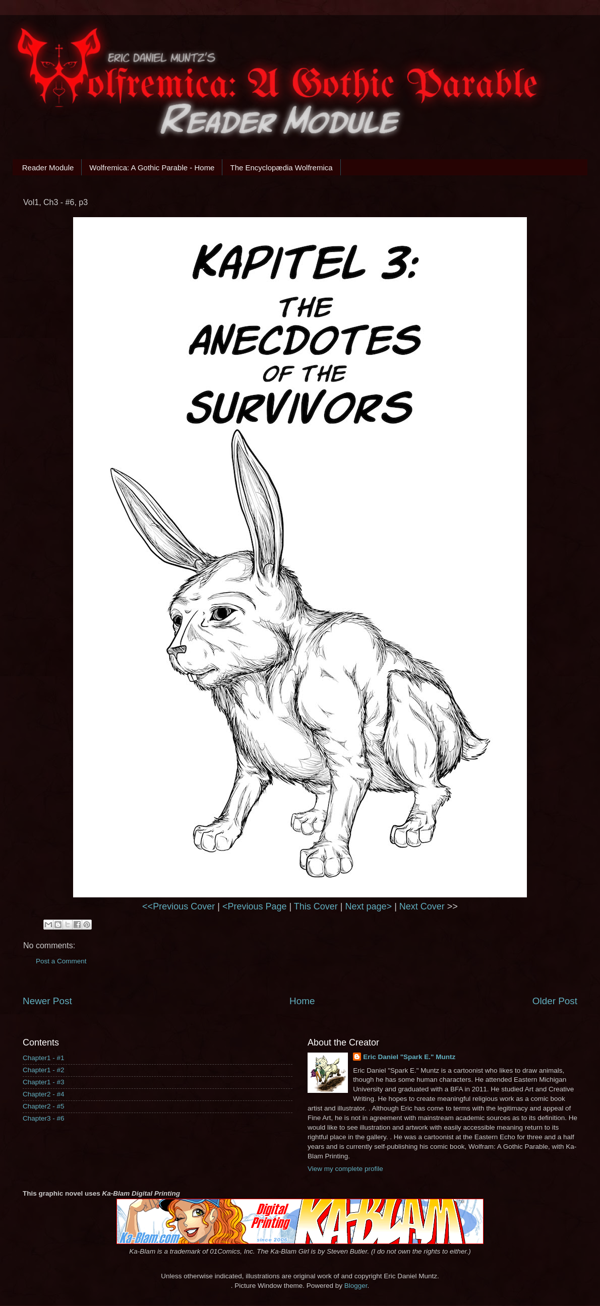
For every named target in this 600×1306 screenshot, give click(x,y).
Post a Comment (61, 961)
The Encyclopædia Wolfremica (281, 167)
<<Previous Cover (178, 906)
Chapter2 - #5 (44, 1106)
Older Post (554, 1001)
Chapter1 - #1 (44, 1058)
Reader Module (48, 167)
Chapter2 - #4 (44, 1094)
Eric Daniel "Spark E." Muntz (409, 1057)
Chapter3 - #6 (44, 1118)
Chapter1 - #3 (44, 1082)
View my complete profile (345, 1168)
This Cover (316, 906)
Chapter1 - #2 (44, 1070)
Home (302, 1001)
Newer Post (47, 1001)
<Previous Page (254, 906)
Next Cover (422, 906)
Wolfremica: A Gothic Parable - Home (151, 167)
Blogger (356, 1285)
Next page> (368, 906)
